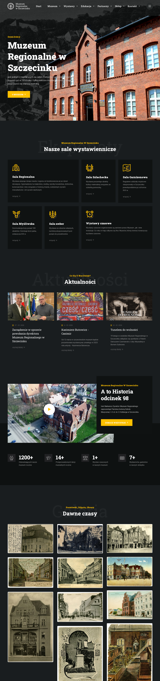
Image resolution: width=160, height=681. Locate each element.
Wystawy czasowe (98, 223)
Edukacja (86, 6)
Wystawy (69, 6)
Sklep (118, 6)
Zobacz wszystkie (116, 423)
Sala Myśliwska (23, 224)
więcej (16, 196)
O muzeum (19, 94)
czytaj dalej (18, 347)
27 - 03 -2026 (18, 325)
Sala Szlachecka (97, 177)
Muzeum (52, 6)
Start (38, 6)
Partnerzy (103, 6)
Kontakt (132, 6)
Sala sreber (56, 224)
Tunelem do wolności (124, 330)
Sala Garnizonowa (135, 177)
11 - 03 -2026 (67, 325)
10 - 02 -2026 (116, 325)
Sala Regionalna (23, 177)
